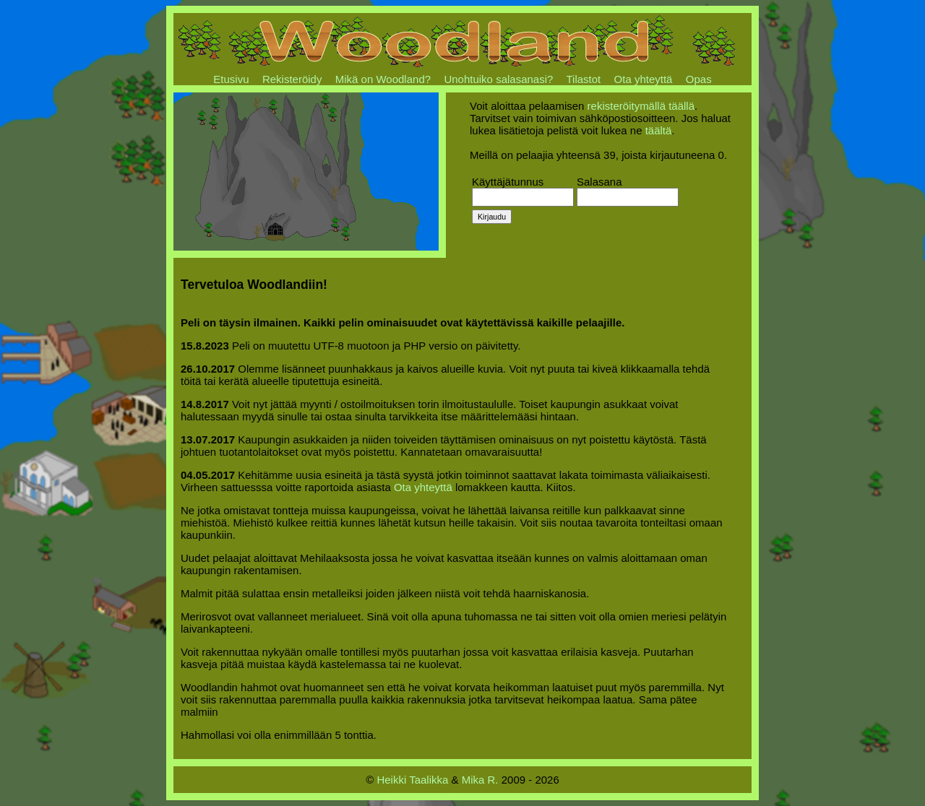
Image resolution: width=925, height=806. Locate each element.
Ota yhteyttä (643, 79)
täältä (658, 130)
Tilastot (583, 79)
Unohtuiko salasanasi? (498, 79)
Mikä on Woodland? (383, 79)
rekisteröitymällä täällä (641, 106)
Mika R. (480, 780)
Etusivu (231, 79)
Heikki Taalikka (412, 780)
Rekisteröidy (292, 79)
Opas (699, 79)
